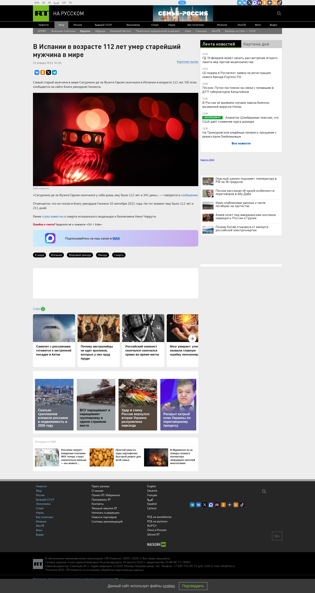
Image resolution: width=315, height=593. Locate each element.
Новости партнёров (104, 517)
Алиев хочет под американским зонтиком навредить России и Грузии (246, 216)
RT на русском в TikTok (279, 2)
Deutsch (152, 491)
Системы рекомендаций (107, 521)
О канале (97, 490)
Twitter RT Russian (249, 2)
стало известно (52, 216)
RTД (182, 2)
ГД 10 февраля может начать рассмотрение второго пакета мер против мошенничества (240, 60)
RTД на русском (157, 521)
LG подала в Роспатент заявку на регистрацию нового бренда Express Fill (236, 74)
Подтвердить (193, 586)
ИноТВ (242, 24)
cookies (169, 586)
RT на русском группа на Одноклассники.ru (264, 2)
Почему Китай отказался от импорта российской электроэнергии (242, 228)
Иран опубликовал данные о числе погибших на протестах (241, 204)
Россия (78, 24)
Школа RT (153, 534)
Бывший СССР (103, 24)
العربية (56, 2)
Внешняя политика (63, 31)
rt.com (71, 562)
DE (43, 2)
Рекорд (102, 255)
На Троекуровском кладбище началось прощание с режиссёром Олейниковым (239, 134)
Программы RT (101, 499)
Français (152, 495)
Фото (258, 24)
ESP (64, 2)
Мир (61, 24)
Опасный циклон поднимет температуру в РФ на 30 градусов (246, 180)
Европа (85, 31)
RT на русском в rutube (259, 2)
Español (152, 504)
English (151, 486)
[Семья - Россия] (183, 13)
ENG (37, 2)
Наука (171, 24)
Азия (188, 31)
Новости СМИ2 (207, 159)
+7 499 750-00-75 (185, 566)
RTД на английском (159, 517)
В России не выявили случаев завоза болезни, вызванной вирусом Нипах (236, 104)
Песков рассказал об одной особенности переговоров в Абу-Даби (245, 192)
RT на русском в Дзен (269, 2)
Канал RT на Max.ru (254, 2)
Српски (151, 508)
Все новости (241, 143)
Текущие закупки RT (104, 508)
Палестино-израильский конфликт (158, 31)
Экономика (133, 24)
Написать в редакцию (105, 512)
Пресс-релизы (100, 486)
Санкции (201, 31)
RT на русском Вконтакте (244, 2)
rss (274, 2)
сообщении (189, 195)
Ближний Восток (120, 31)
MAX (116, 238)
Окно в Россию (156, 530)
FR (49, 2)
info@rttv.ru (227, 566)
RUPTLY (152, 526)
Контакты (98, 504)
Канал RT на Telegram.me (239, 2)
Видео (273, 24)
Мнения (222, 24)
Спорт (155, 24)
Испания (56, 255)
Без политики (195, 24)
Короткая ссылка (187, 61)
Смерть (119, 255)
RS (70, 2)
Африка (100, 31)
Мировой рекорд (80, 255)
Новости (44, 24)
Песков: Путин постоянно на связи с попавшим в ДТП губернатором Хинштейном (238, 89)
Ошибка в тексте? (44, 224)
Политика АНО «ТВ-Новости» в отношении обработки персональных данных (94, 570)
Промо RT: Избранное (106, 495)
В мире (39, 255)
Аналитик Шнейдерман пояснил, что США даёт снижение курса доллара (240, 119)
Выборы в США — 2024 (240, 31)
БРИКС (42, 31)
